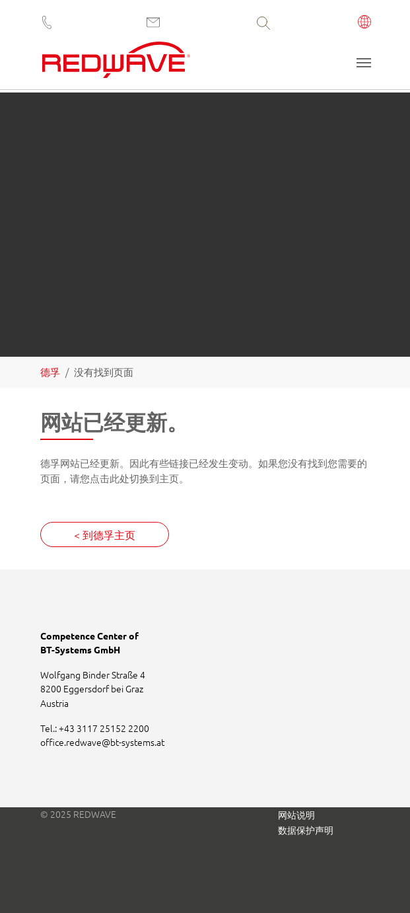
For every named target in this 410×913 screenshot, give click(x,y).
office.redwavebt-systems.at (102, 742)
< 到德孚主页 (104, 534)
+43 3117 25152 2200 (104, 728)
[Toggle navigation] (363, 63)
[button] (365, 23)
